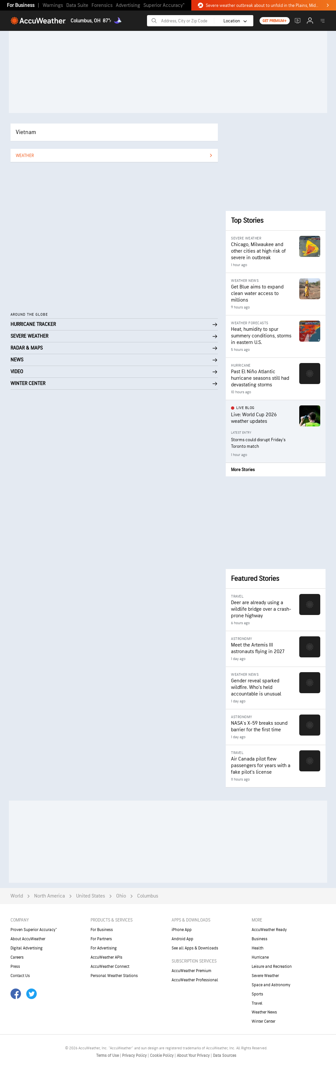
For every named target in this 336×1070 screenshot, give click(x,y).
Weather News (264, 1012)
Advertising (128, 5)
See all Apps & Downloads (195, 948)
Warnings (53, 5)
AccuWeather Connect (110, 966)
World (16, 896)
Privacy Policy (135, 1055)
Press (15, 966)
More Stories (243, 469)
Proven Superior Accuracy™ (33, 929)
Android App (182, 939)
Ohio (121, 896)
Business (259, 939)
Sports (257, 994)
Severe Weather (265, 975)
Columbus (147, 896)
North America (49, 896)
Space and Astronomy (271, 985)
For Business (20, 5)
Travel (257, 1003)
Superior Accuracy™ (163, 5)
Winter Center (263, 1021)
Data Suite (77, 5)
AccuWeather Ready (269, 929)
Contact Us (20, 975)
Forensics (102, 5)
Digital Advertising (26, 948)
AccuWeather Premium (191, 970)
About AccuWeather (27, 939)
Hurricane (260, 957)
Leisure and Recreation (272, 966)
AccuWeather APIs (106, 957)
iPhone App (182, 929)
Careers (17, 957)
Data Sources (224, 1055)
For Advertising (104, 948)
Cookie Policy (162, 1055)
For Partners (101, 939)
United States (90, 896)
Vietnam (26, 132)
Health (257, 948)
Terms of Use (108, 1055)
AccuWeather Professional (195, 980)
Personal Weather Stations (114, 975)
